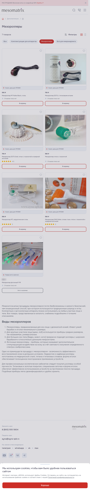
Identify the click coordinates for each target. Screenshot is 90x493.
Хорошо (45, 485)
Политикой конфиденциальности (61, 477)
